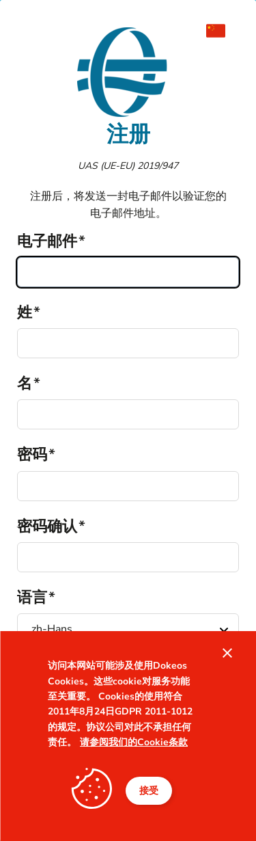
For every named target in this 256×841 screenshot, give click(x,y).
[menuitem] (222, 30)
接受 (148, 790)
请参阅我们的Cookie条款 (134, 742)
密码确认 (47, 526)
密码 (32, 454)
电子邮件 (47, 241)
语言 (32, 597)
